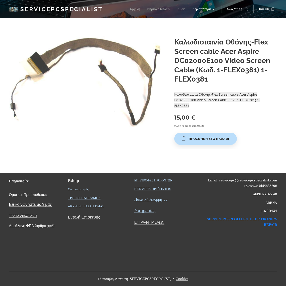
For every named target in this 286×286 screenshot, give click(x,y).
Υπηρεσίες (144, 210)
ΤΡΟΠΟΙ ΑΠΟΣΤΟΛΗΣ (23, 215)
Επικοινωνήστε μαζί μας (30, 204)
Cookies (182, 279)
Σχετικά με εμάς (78, 189)
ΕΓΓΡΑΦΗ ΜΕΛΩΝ (149, 222)
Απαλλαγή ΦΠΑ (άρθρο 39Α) (32, 226)
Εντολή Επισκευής (84, 217)
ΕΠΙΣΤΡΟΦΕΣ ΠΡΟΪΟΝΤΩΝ (153, 180)
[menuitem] (137, 9)
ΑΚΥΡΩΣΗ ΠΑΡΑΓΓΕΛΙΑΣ (86, 206)
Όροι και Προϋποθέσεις (28, 194)
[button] (237, 9)
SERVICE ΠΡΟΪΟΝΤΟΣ (152, 189)
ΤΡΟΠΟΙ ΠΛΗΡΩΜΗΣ (84, 198)
